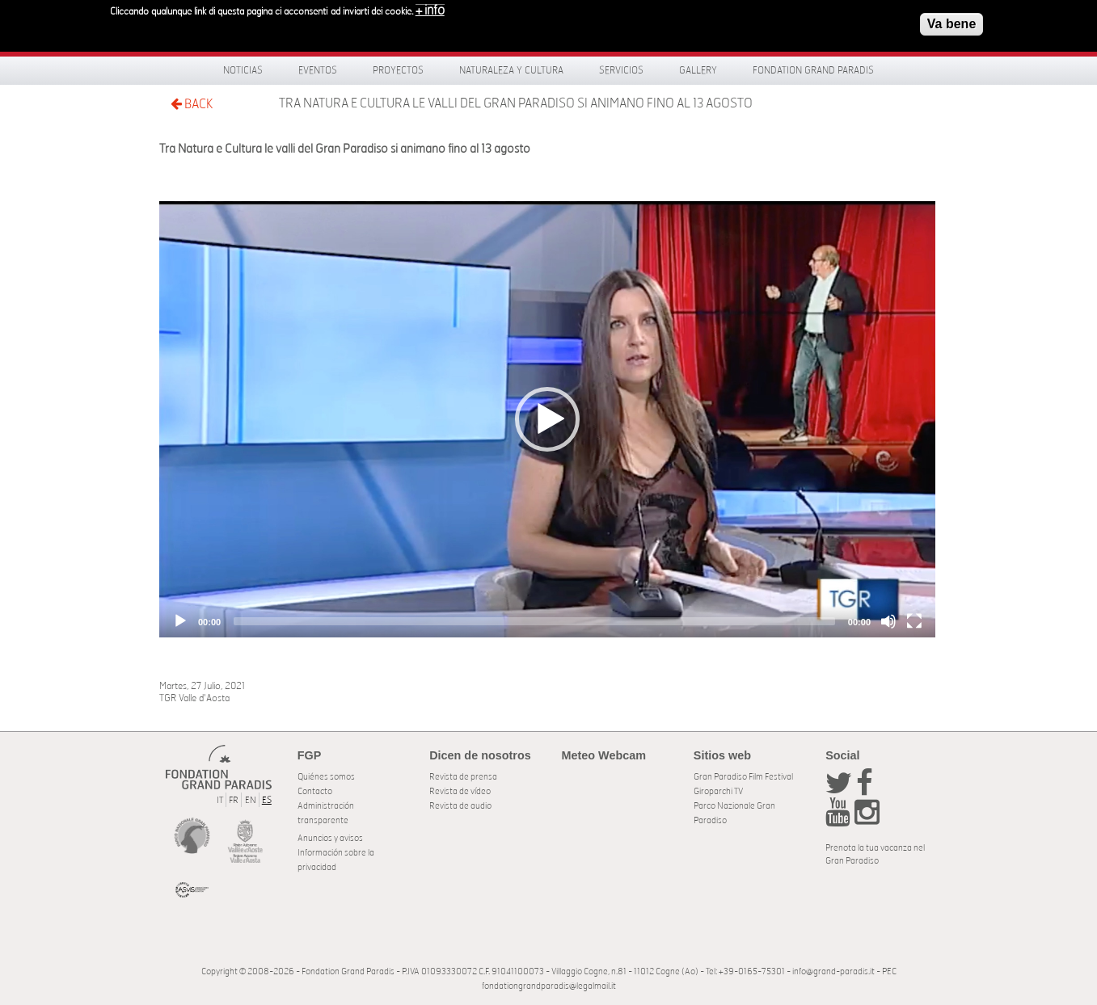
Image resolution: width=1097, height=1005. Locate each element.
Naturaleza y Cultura (511, 70)
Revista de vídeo (460, 791)
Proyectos (398, 70)
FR (233, 800)
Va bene (951, 24)
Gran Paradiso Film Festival (743, 776)
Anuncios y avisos (330, 838)
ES (267, 800)
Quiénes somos (326, 776)
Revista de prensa (463, 776)
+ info (430, 10)
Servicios (621, 70)
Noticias (243, 70)
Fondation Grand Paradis (813, 70)
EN (250, 800)
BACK (192, 104)
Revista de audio (460, 805)
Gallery (698, 70)
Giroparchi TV (718, 791)
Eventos (317, 70)
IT (220, 800)
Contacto (314, 791)
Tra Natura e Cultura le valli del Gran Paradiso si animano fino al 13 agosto (516, 103)
